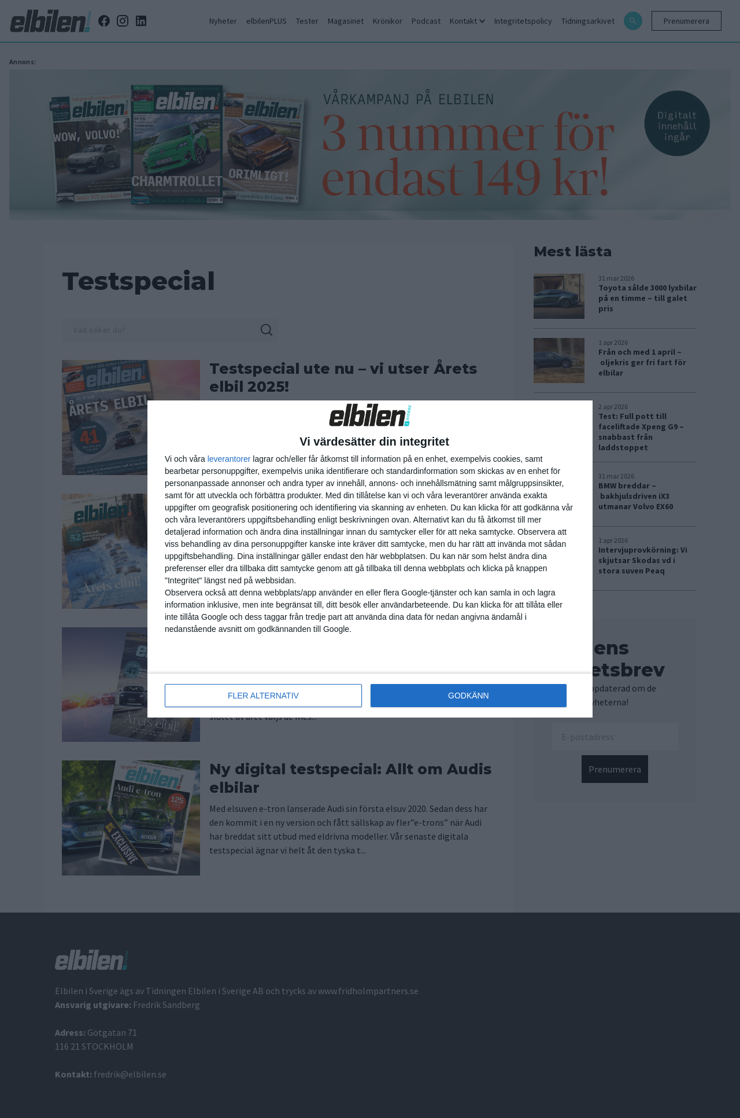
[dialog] (370, 559)
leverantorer (229, 459)
